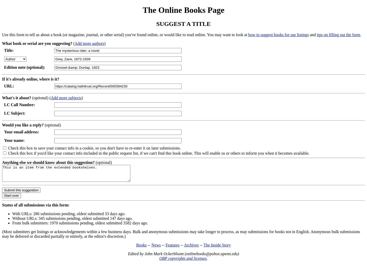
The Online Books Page (183, 10)
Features (172, 248)
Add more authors (89, 43)
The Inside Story (217, 248)
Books (141, 248)
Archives (191, 248)
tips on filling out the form (338, 35)
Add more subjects (66, 98)
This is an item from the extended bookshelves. (74, 175)
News (156, 248)
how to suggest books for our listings (278, 35)
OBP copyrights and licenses (183, 261)
